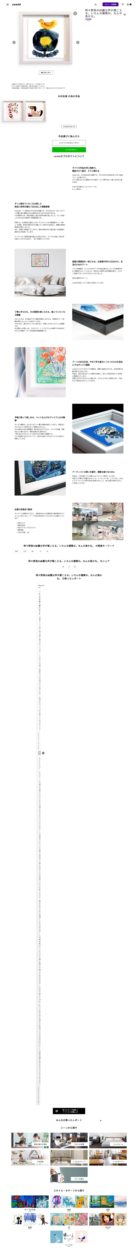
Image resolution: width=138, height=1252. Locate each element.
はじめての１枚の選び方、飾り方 (69, 143)
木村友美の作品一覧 (69, 126)
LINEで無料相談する (71, 150)
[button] (75, 13)
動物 (16, 551)
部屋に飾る (46, 72)
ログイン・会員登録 (110, 4)
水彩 (24, 551)
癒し (33, 551)
